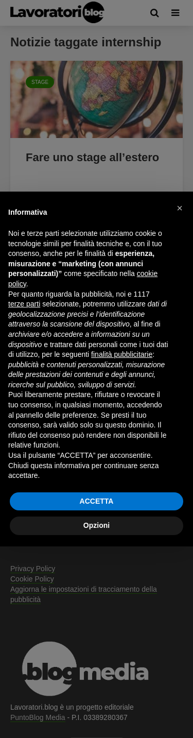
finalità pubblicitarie (121, 354)
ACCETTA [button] (97, 501)
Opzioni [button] (96, 525)
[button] (179, 208)
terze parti (24, 304)
